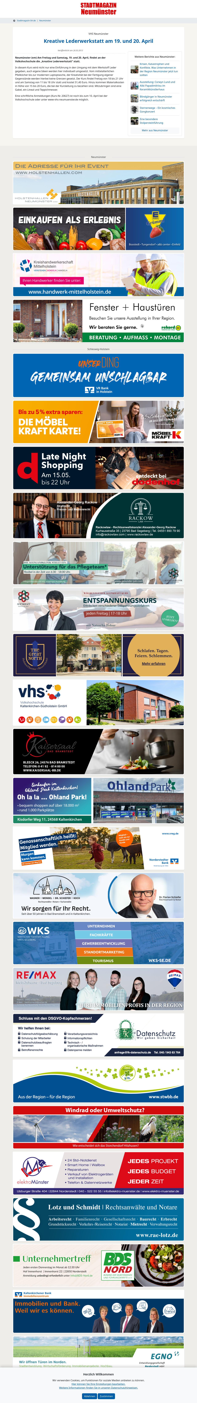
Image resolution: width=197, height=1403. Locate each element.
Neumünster (45, 20)
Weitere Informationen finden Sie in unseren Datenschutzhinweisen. (98, 1387)
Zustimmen (106, 1396)
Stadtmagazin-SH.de (24, 20)
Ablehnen (89, 1396)
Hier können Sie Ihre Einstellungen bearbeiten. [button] (98, 1384)
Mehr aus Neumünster (155, 130)
